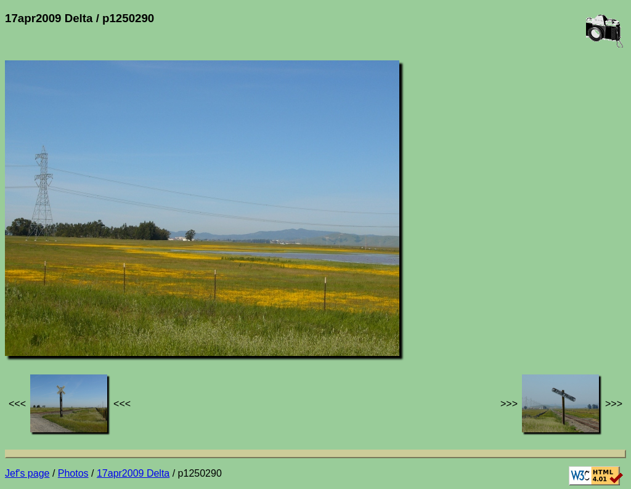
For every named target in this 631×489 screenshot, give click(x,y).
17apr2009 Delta (133, 473)
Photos (73, 473)
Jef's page (27, 473)
